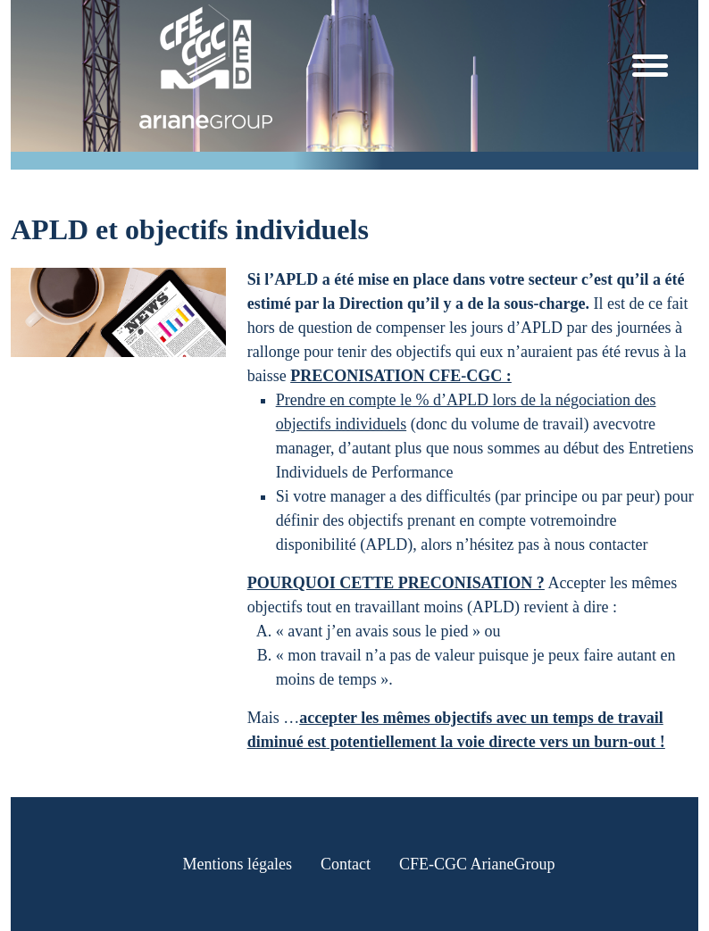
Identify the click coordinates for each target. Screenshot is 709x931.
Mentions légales (237, 864)
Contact (346, 864)
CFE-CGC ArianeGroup (477, 864)
